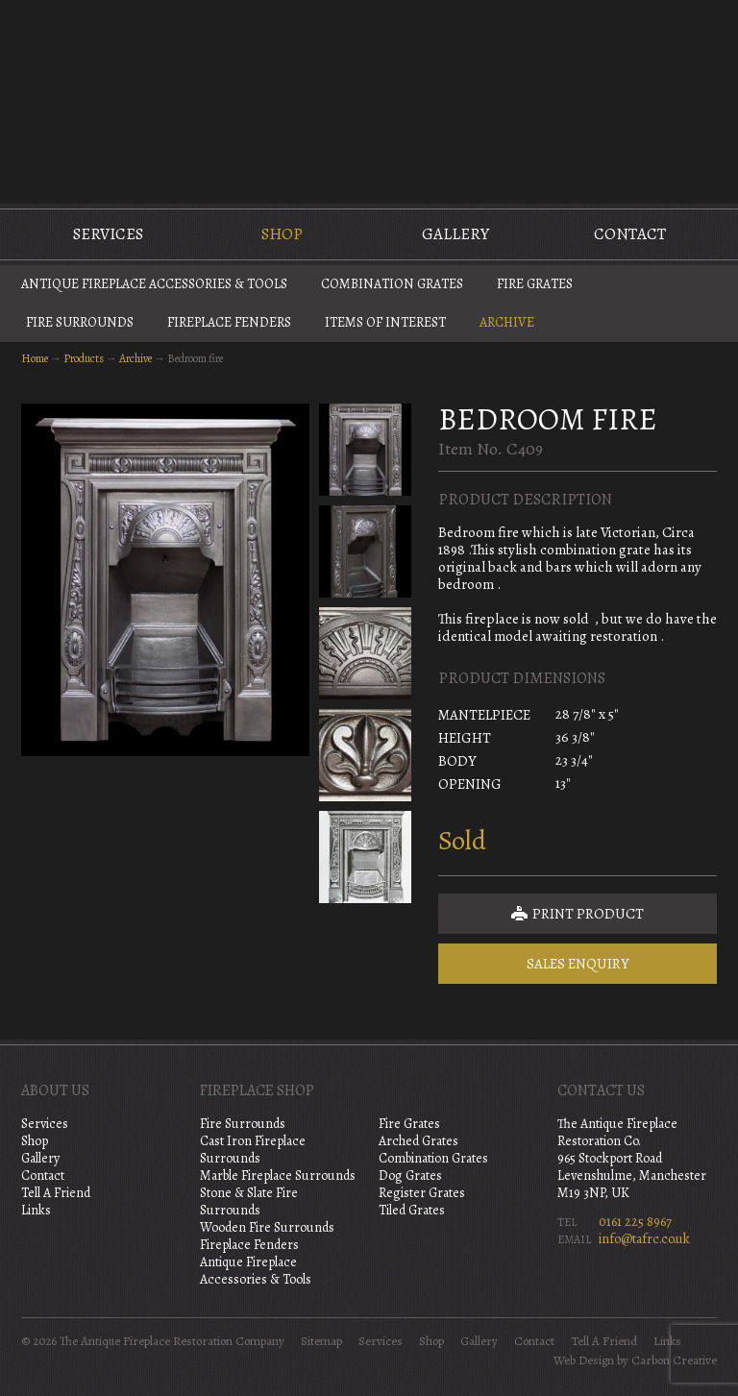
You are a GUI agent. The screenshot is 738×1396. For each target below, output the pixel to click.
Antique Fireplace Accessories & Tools (154, 284)
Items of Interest (385, 322)
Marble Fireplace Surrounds (278, 1175)
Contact (630, 234)
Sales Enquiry (578, 963)
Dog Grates (410, 1175)
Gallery (455, 234)
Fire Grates (535, 284)
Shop (282, 234)
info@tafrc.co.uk (644, 1239)
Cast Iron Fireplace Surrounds (253, 1149)
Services (108, 234)
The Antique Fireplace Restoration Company (369, 100)
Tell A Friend (55, 1193)
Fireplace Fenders (229, 322)
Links (36, 1210)
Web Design (584, 1360)
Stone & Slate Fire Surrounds (249, 1201)
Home (34, 358)
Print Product (577, 913)
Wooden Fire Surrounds (267, 1227)
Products (83, 358)
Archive (507, 322)
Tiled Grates (412, 1210)
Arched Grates (418, 1141)
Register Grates (422, 1193)
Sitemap (321, 1341)
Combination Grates (392, 284)
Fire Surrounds (80, 322)
